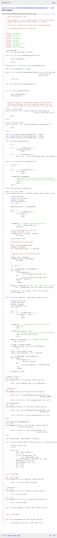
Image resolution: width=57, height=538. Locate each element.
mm (52, 8)
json (54, 535)
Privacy (14, 535)
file (34, 14)
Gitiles (9, 535)
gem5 (3, 8)
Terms (18, 535)
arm (8, 8)
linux (12, 8)
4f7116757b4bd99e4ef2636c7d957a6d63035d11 (32, 8)
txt (50, 535)
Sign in (53, 2)
